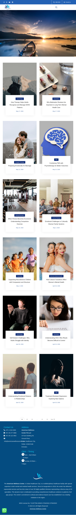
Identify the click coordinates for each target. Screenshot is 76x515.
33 (47, 419)
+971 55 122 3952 (10, 436)
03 (32, 419)
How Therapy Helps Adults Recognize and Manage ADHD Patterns (20, 105)
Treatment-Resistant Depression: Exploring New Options (56, 397)
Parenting (19, 276)
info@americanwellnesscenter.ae (14, 441)
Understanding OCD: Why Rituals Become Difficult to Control (56, 339)
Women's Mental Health (56, 276)
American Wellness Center (38, 509)
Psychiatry (56, 99)
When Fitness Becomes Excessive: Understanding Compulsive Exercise (19, 221)
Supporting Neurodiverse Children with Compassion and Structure (20, 281)
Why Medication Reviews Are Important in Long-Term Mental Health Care (56, 105)
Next (53, 419)
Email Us (68, 2)
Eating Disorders (20, 215)
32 (42, 419)
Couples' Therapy (19, 162)
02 (27, 419)
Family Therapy (56, 218)
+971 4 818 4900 (10, 430)
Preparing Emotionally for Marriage (19, 166)
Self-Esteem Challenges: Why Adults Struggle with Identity (20, 339)
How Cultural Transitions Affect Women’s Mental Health (56, 281)
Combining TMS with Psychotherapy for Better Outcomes (56, 164)
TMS (56, 159)
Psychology (20, 99)
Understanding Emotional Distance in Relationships (19, 397)
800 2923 (58, 2)
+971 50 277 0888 (10, 433)
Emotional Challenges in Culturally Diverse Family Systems (56, 223)
